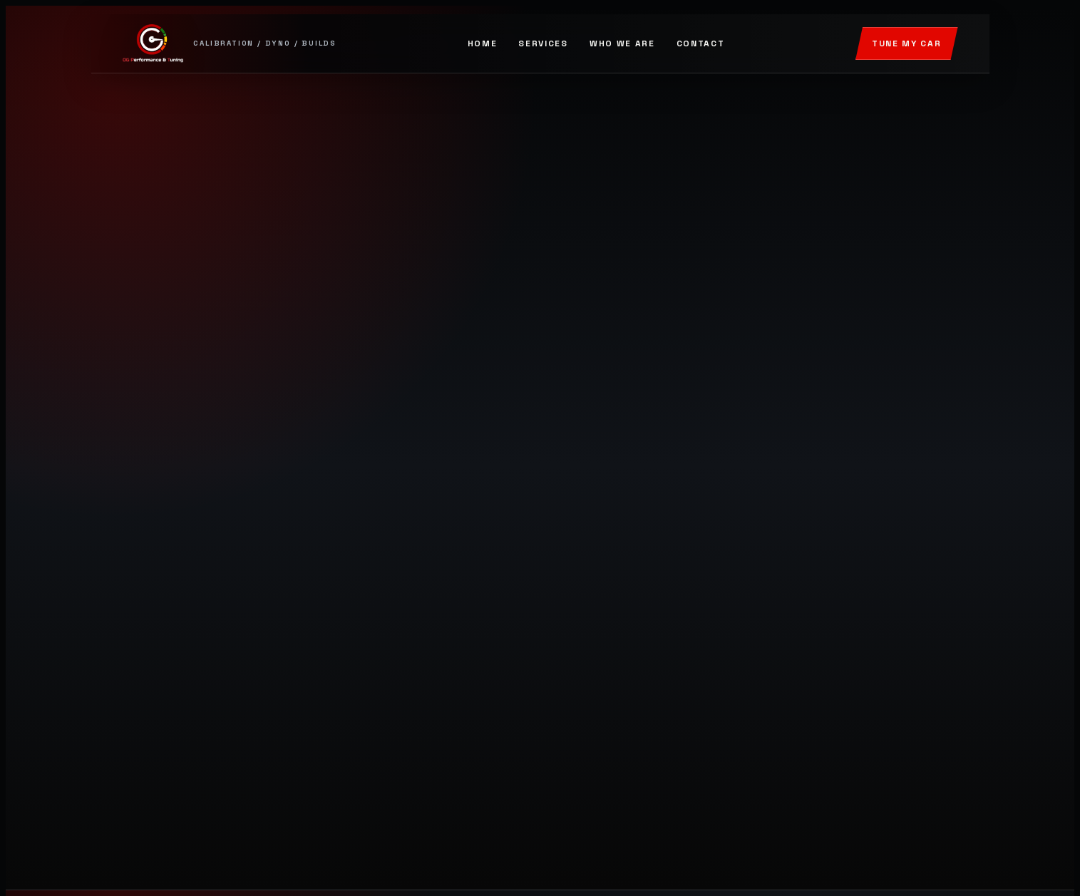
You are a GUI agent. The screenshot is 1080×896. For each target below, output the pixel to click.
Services (542, 43)
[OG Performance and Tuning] (230, 43)
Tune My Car (906, 43)
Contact (701, 43)
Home (483, 43)
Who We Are (622, 43)
